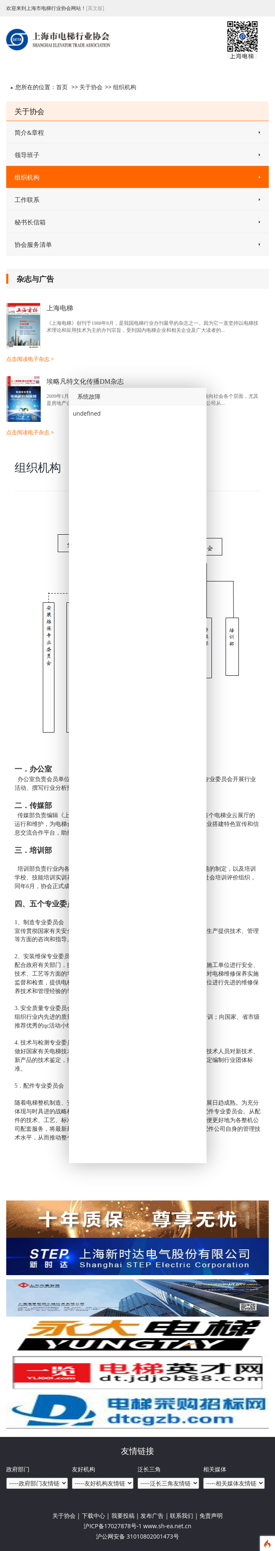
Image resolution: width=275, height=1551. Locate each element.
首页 (62, 87)
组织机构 (124, 87)
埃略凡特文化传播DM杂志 (85, 381)
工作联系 (137, 199)
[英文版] (95, 8)
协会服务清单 (137, 244)
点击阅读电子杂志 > (30, 359)
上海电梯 (60, 308)
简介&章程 (137, 132)
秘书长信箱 (137, 222)
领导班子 (137, 155)
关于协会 (91, 87)
